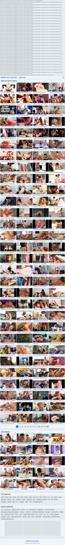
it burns (16, 514)
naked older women (16, 509)
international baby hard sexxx (38, 512)
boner (32, 516)
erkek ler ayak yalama (54, 514)
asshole (23, 499)
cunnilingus (18, 499)
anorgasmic (3, 501)
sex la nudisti (7, 514)
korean (25, 497)
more (2, 509)
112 (39, 426)
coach (60, 497)
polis (2, 514)
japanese (9, 501)
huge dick (25, 516)
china (7, 497)
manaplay (48, 512)
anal (34, 497)
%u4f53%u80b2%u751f (37, 501)
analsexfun (3, 516)
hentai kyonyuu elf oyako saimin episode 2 (10, 512)
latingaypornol (40, 509)
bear (40, 497)
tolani (21, 514)
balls (29, 516)
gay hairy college (46, 516)
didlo (34, 499)
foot (37, 497)
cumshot (44, 497)
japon (8, 516)
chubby (30, 497)
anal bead (45, 499)
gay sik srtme (7, 509)
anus (17, 501)
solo (30, 501)
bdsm (22, 497)
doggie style (29, 499)
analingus (22, 501)
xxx (52, 497)
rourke (40, 514)
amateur (56, 497)
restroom (23, 509)
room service (28, 512)
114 (44, 426)
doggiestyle (39, 499)
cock (13, 499)
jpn (27, 509)
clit (48, 499)
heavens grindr (38, 516)
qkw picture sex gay (55, 516)
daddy (14, 497)
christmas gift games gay (16, 516)
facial (37, 514)
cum (49, 497)
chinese (2, 497)
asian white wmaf (54, 512)
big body (9, 499)
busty (14, 501)
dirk (47, 514)
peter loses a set (32, 509)
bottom (26, 501)
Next (47, 426)
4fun (44, 514)
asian (11, 497)
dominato (22, 512)
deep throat (3, 499)
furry (18, 497)
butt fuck (56, 499)
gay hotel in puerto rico (49, 509)
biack (12, 514)
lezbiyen (61, 512)
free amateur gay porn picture (7, 519)
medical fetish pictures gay (28, 514)
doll (51, 499)
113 (41, 426)
